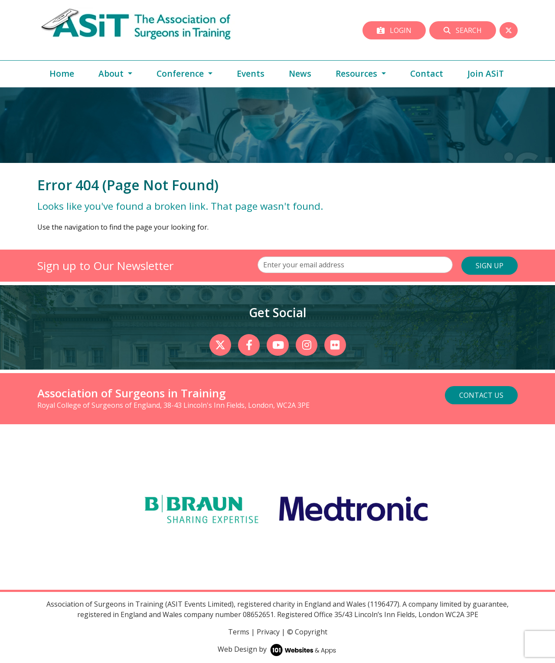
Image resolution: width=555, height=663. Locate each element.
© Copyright (307, 632)
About (112, 73)
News (300, 73)
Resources (357, 73)
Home (61, 73)
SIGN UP (489, 265)
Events (250, 73)
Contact (426, 73)
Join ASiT (485, 73)
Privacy (268, 632)
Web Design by (278, 649)
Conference (181, 73)
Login (394, 30)
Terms (238, 632)
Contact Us (481, 395)
